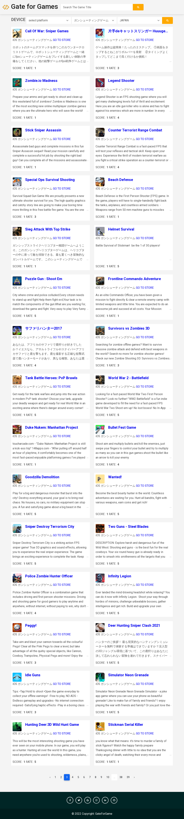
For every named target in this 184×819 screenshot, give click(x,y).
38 (120, 777)
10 (107, 777)
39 (128, 777)
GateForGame (103, 813)
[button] (70, 800)
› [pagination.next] (134, 777)
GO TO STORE (62, 40)
